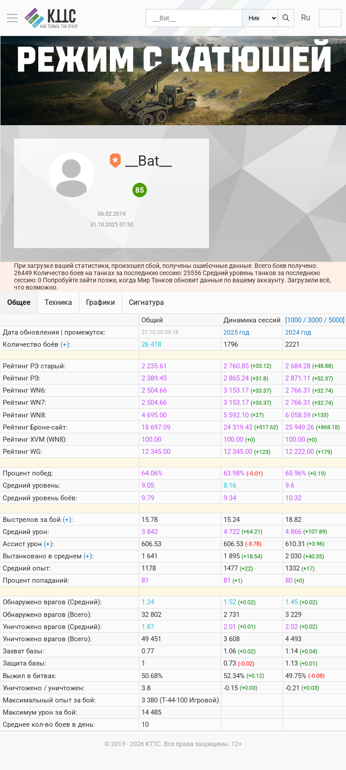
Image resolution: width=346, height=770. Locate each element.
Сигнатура (146, 302)
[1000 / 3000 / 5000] (315, 320)
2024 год (298, 332)
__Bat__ (148, 160)
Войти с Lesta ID (330, 18)
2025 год (236, 332)
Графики (100, 302)
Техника (58, 302)
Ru (305, 17)
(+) (64, 344)
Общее (19, 302)
